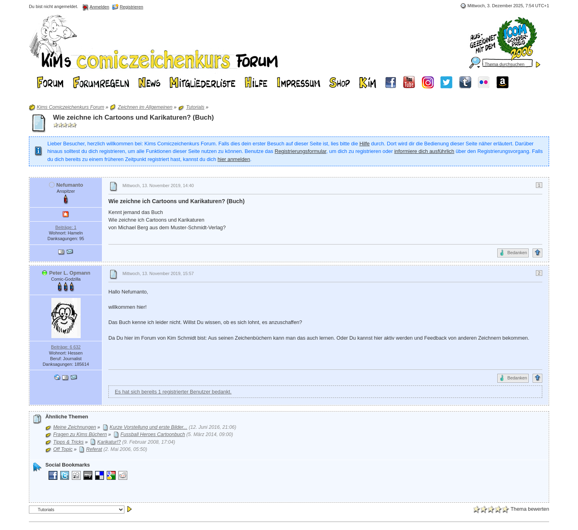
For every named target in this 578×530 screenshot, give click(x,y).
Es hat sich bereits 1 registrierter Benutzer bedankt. (173, 392)
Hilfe (364, 144)
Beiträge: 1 (66, 227)
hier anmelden (234, 159)
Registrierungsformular (300, 151)
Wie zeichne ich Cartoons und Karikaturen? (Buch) (133, 117)
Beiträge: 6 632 (66, 346)
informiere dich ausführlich (424, 151)
